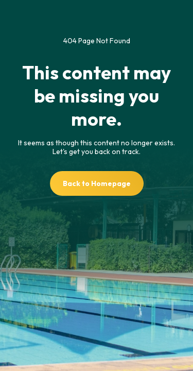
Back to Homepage (97, 183)
